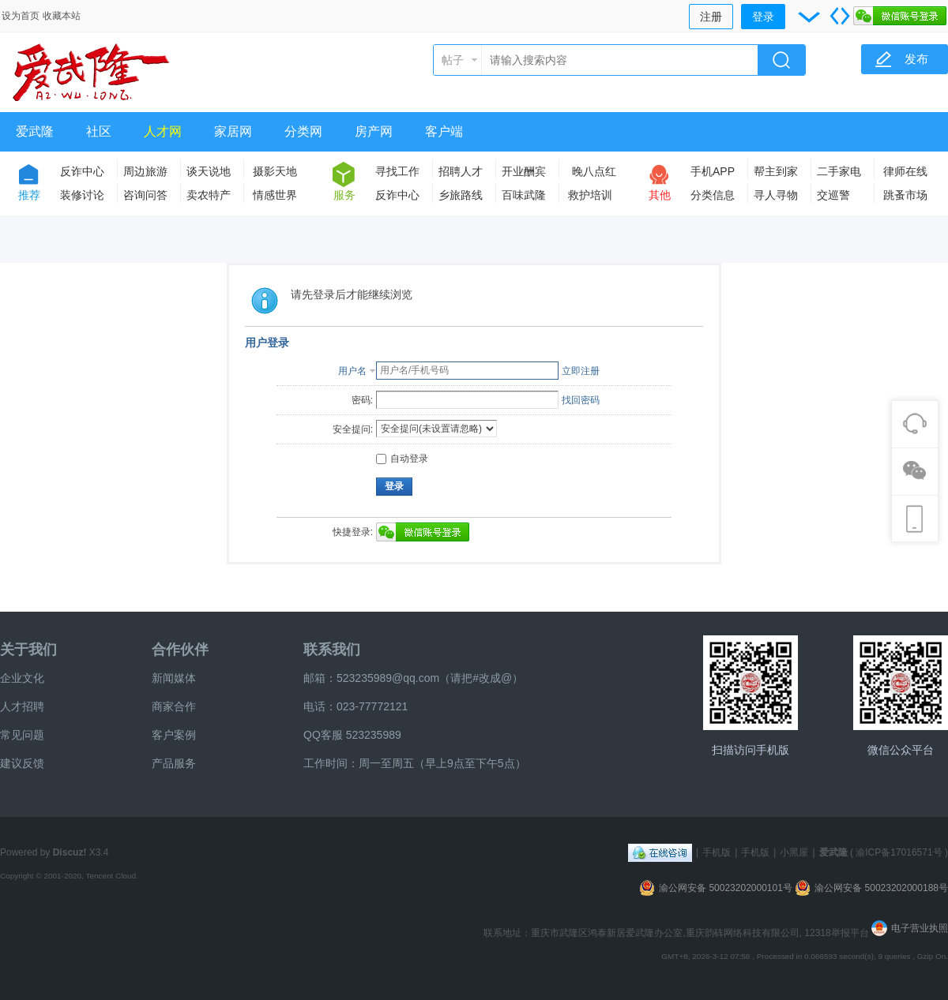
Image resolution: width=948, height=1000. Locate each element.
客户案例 (174, 734)
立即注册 (581, 370)
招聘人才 (460, 171)
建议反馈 (22, 763)
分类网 (303, 131)
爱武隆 (35, 131)
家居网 (233, 131)
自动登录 (402, 458)
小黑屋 (794, 852)
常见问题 (22, 734)
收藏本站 (62, 15)
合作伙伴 (180, 649)
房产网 (374, 131)
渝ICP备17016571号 (899, 852)
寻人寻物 (776, 195)
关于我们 (28, 649)
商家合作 (174, 706)
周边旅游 (145, 171)
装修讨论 (82, 195)
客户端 (444, 131)
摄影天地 (275, 171)
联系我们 (331, 649)
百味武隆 (524, 195)
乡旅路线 (460, 195)
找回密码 (581, 400)
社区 (98, 131)
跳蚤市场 (905, 195)
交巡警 (833, 195)
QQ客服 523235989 (352, 734)
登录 (763, 16)
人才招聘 (22, 706)
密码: (362, 400)
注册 (711, 16)
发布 (916, 59)
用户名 (352, 370)
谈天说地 (208, 171)
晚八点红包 (594, 174)
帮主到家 (776, 171)
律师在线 (905, 171)
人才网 (163, 131)
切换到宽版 (840, 16)
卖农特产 (208, 195)
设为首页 (21, 15)
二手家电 (839, 171)
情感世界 (275, 195)
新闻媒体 (174, 678)
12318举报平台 (837, 932)
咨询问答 (145, 195)
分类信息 (712, 195)
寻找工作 (397, 171)
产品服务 (174, 763)
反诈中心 (82, 171)
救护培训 (590, 195)
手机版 (716, 852)
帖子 (453, 60)
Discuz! (70, 852)
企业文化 (22, 678)
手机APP (712, 171)
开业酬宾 (524, 171)
